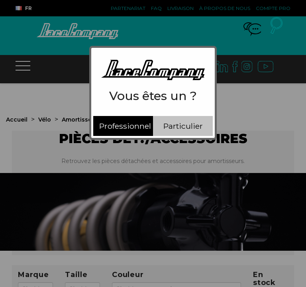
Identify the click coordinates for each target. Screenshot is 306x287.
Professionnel (125, 126)
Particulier (183, 126)
